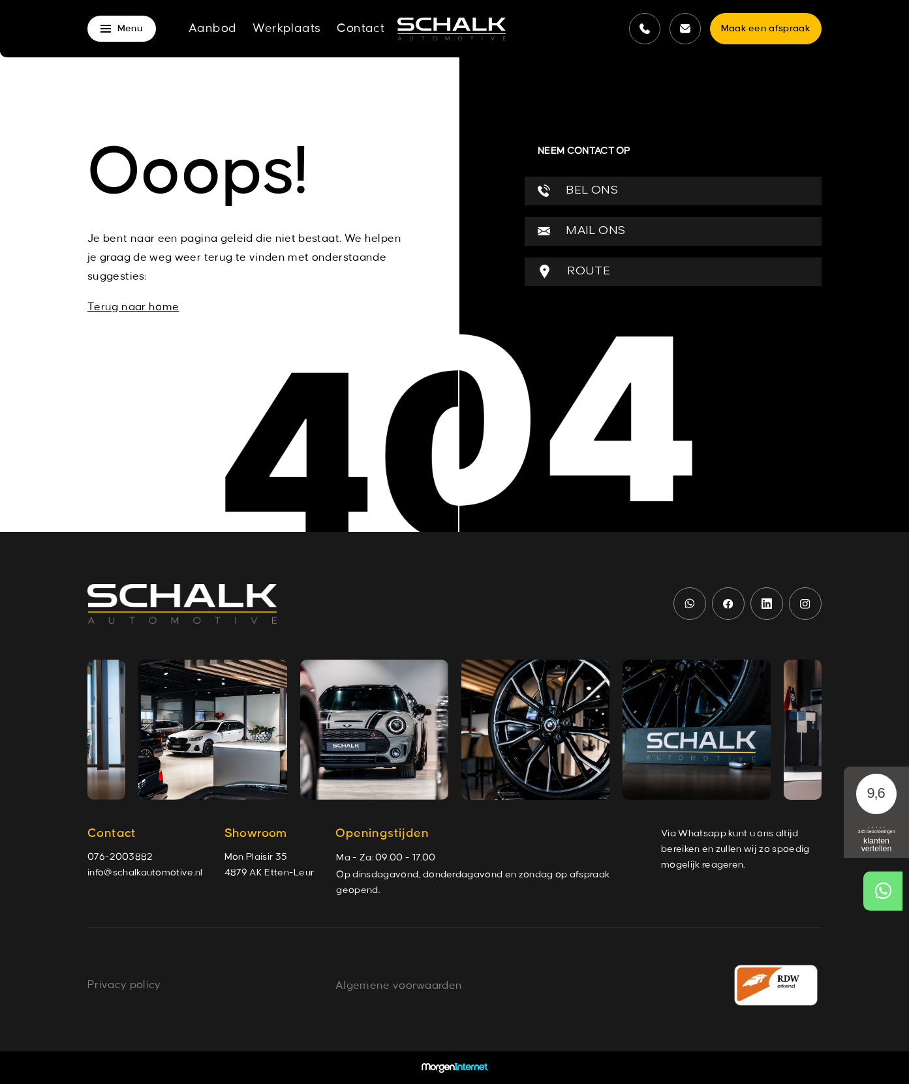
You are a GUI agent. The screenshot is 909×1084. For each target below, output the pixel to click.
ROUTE (574, 271)
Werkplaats (286, 28)
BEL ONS (578, 190)
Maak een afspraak (765, 28)
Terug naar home (133, 307)
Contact (360, 28)
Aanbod (212, 28)
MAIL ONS (581, 231)
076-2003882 (120, 857)
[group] (212, 730)
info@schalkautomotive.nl (145, 873)
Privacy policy (124, 985)
